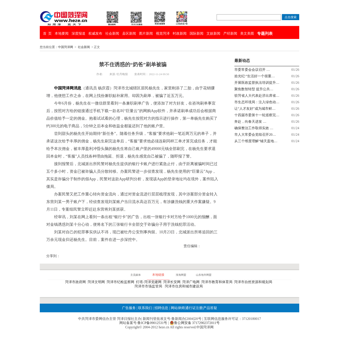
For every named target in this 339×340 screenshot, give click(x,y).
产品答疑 (210, 308)
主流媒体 (135, 274)
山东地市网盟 (203, 274)
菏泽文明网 (97, 282)
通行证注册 (194, 308)
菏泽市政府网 (76, 282)
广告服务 (129, 308)
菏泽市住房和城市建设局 (185, 286)
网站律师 (177, 308)
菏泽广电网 (191, 282)
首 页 (47, 33)
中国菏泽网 (65, 47)
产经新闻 (230, 33)
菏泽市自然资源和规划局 (254, 282)
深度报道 (78, 33)
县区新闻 (129, 33)
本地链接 (158, 274)
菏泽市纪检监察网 (121, 282)
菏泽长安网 (172, 282)
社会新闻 (112, 33)
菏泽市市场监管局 (149, 286)
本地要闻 (62, 33)
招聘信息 (161, 308)
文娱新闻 (213, 33)
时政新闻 (180, 33)
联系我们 (145, 308)
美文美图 (247, 33)
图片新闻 (146, 33)
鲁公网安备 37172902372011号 (195, 323)
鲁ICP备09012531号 (152, 323)
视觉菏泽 (163, 33)
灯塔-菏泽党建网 (149, 282)
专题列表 (265, 33)
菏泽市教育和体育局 (217, 282)
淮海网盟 (181, 274)
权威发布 (95, 33)
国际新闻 (196, 33)
